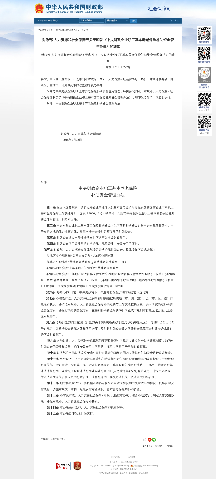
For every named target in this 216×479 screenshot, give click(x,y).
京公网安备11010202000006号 (144, 466)
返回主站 (174, 20)
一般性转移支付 (61, 30)
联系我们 (132, 457)
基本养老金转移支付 (78, 30)
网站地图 (115, 457)
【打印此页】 (159, 446)
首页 (50, 30)
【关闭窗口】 (170, 446)
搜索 (134, 21)
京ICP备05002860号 (120, 466)
